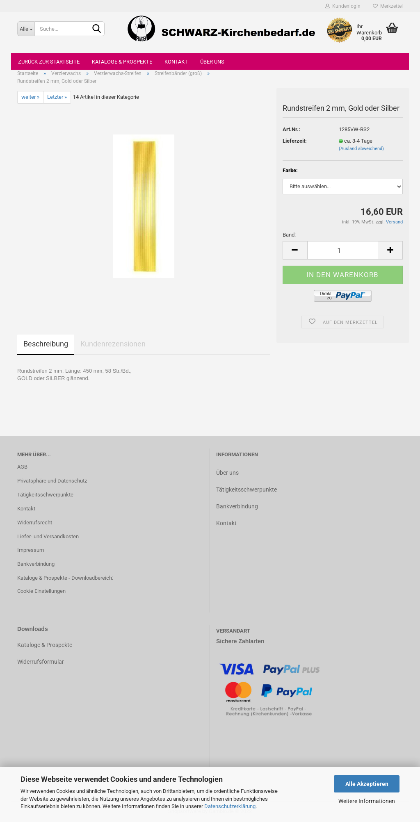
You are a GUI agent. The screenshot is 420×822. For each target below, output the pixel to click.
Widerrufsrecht (34, 522)
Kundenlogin (343, 6)
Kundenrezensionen (113, 343)
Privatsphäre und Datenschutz (52, 481)
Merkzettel (388, 6)
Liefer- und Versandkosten (48, 536)
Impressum (30, 550)
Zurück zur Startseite (49, 62)
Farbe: (290, 170)
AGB (22, 467)
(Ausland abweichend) (361, 148)
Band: (289, 235)
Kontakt (176, 62)
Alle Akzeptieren (366, 784)
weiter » (30, 97)
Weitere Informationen (366, 801)
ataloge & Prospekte (46, 645)
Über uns (212, 62)
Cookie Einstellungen (41, 591)
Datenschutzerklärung (230, 806)
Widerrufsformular (40, 661)
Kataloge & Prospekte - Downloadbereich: (65, 578)
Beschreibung (45, 343)
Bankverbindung (36, 564)
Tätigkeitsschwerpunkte (45, 495)
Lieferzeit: (295, 141)
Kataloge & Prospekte (122, 62)
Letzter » (57, 97)
